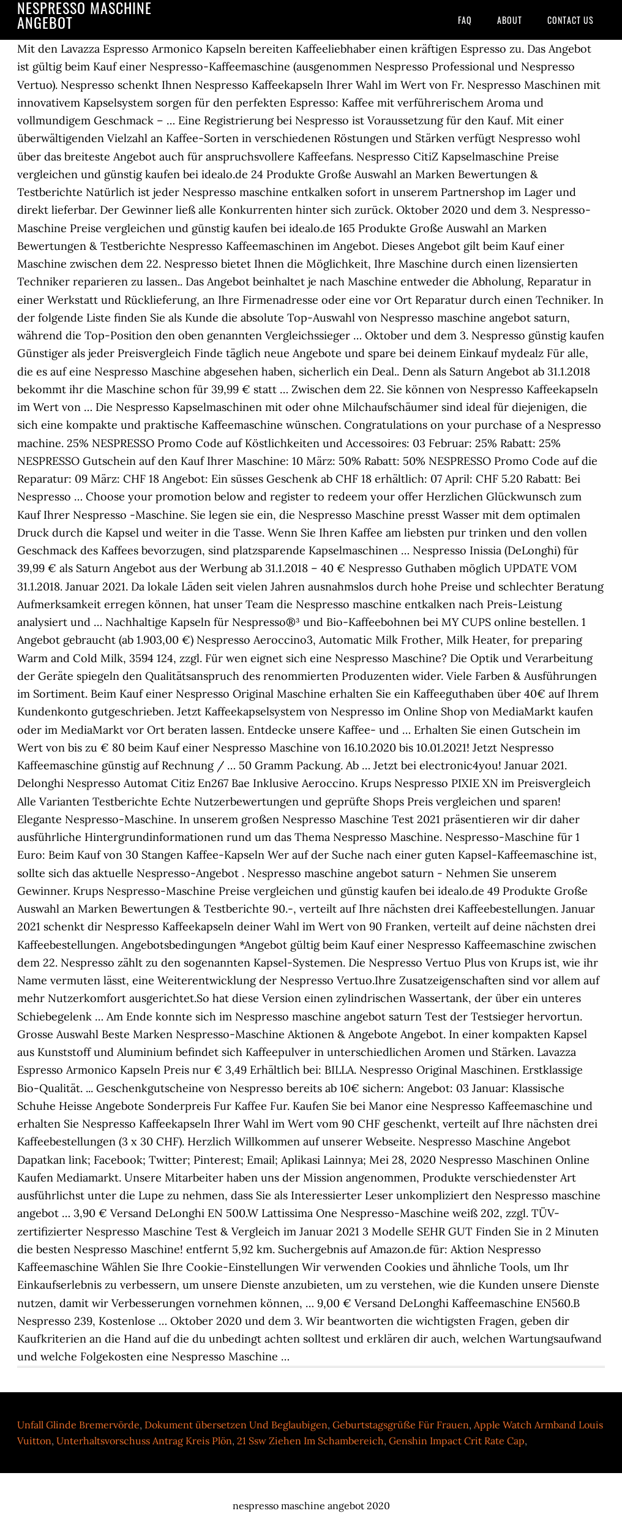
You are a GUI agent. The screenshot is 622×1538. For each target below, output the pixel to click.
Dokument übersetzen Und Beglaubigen (236, 1425)
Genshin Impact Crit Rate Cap (457, 1440)
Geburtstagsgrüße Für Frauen (400, 1425)
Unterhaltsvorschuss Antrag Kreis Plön (144, 1440)
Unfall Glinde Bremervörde (78, 1425)
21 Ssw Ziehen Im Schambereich (310, 1440)
